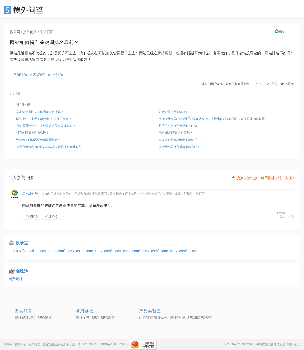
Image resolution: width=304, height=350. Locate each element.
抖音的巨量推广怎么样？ (32, 132)
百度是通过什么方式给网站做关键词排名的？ (45, 126)
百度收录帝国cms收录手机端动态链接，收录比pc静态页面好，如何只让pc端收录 (212, 119)
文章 (81, 205)
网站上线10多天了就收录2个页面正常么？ (43, 119)
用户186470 (30, 193)
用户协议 (34, 344)
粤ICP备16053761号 (113, 344)
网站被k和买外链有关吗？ (175, 132)
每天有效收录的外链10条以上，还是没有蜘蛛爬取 (48, 146)
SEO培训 (44, 318)
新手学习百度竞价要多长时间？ (179, 126)
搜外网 (15, 32)
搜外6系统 (177, 318)
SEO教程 (108, 318)
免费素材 (15, 279)
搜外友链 (83, 318)
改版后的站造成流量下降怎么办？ (181, 140)
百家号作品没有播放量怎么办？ (179, 146)
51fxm (24, 251)
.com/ (42, 251)
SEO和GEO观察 (199, 318)
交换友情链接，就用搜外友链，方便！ (263, 178)
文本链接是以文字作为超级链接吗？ (40, 112)
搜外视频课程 (25, 318)
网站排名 (20, 74)
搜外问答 (30, 32)
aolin (33, 251)
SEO (25, 9)
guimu (14, 251)
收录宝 (22, 243)
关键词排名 (41, 74)
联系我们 (20, 344)
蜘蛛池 (22, 271)
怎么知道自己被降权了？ (175, 112)
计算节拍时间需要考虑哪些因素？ (38, 140)
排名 (59, 74)
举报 (15, 93)
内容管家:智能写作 (153, 318)
